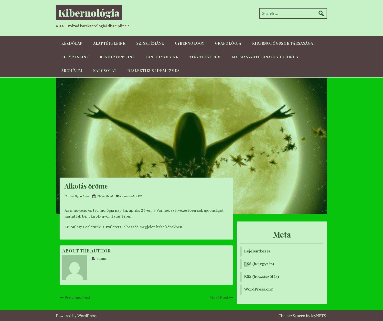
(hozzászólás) (261, 276)
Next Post (221, 297)
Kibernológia (89, 12)
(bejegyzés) (259, 264)
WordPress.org (258, 289)
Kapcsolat (105, 70)
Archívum (71, 70)
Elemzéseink (75, 57)
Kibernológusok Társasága (282, 43)
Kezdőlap (72, 43)
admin (84, 196)
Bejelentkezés (257, 251)
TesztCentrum (205, 57)
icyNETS (318, 315)
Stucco (299, 315)
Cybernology (189, 43)
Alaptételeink (109, 43)
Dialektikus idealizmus (153, 70)
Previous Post (75, 297)
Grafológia (228, 43)
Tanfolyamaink (162, 57)
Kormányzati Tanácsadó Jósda (265, 57)
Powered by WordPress (76, 315)
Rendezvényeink (117, 57)
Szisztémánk (150, 43)
